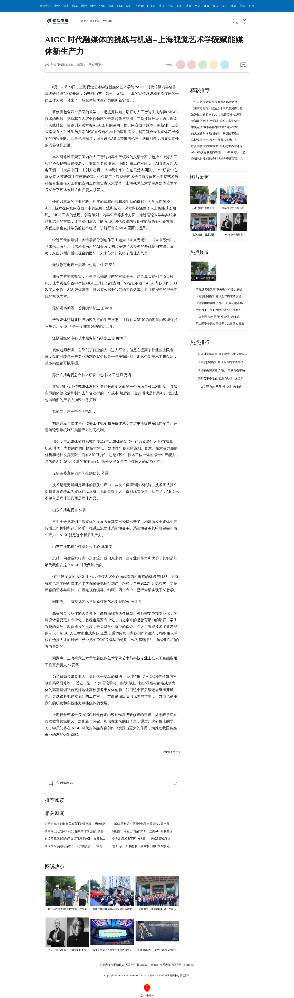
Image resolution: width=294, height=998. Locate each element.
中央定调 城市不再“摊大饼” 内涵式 (217, 316)
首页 (83, 20)
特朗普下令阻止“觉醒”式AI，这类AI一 (215, 120)
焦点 (66, 6)
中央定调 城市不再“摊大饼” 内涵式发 (214, 127)
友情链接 (188, 964)
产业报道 (107, 20)
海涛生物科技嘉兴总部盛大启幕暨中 (112, 908)
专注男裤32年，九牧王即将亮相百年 (157, 950)
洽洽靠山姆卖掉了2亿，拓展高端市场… (223, 370)
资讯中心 (45, 6)
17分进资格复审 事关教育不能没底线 (219, 289)
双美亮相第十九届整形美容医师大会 (112, 950)
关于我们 (105, 964)
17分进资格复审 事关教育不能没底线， (216, 102)
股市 (111, 6)
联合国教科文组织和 (204, 207)
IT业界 (151, 6)
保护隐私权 (117, 964)
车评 (179, 6)
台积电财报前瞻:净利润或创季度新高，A (217, 158)
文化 (197, 6)
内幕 (75, 6)
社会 (233, 6)
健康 (206, 6)
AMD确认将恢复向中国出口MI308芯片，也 (218, 152)
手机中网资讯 (60, 782)
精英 (120, 6)
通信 (161, 6)
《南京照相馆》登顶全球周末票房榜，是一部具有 (143, 823)
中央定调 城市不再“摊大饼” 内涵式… (221, 386)
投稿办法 (142, 964)
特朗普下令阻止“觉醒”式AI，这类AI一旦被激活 (142, 831)
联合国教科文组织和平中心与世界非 (67, 908)
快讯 (102, 6)
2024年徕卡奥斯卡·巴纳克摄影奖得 (67, 950)
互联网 (139, 6)
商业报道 (94, 20)
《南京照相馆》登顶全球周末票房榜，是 (217, 108)
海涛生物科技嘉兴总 (233, 207)
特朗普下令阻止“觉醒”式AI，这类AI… (222, 378)
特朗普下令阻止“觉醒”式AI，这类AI (218, 310)
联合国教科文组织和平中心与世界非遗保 (217, 146)
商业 (57, 6)
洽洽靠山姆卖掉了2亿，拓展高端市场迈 (216, 114)
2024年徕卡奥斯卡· (233, 234)
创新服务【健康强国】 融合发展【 (157, 908)
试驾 (188, 6)
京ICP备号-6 (147, 995)
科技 (129, 6)
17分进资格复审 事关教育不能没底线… (222, 354)
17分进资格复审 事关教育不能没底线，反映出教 (75, 823)
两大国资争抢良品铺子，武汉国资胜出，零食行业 (76, 846)
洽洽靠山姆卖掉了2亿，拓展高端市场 (219, 303)
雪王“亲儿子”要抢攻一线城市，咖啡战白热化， (142, 846)
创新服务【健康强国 (204, 234)
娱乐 (215, 6)
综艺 (224, 6)
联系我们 (165, 964)
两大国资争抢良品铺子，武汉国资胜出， (217, 133)
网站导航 (176, 964)
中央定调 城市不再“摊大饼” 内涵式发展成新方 (141, 838)
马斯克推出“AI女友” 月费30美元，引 (214, 139)
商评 (84, 6)
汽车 (170, 6)
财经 (93, 6)
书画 (242, 6)
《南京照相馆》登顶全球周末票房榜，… (223, 362)
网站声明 (130, 964)
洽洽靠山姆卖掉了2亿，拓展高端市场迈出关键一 (75, 831)
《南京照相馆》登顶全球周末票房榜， (220, 296)
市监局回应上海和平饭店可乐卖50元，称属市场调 (76, 838)
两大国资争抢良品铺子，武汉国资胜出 (220, 323)
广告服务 (153, 964)
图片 (251, 6)
